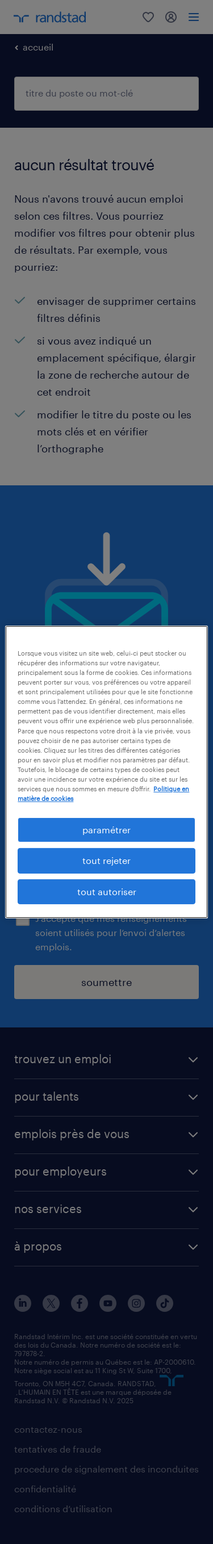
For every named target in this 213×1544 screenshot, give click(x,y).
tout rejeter (106, 860)
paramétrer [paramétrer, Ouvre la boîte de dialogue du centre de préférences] (106, 829)
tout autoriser (106, 891)
